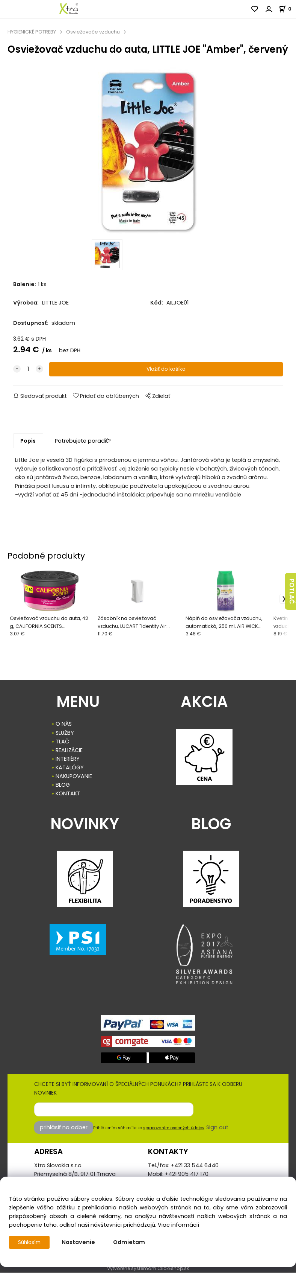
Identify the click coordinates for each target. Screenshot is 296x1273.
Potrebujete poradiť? (83, 441)
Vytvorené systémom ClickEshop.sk (148, 1268)
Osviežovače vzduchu (93, 31)
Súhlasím (30, 1242)
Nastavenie (80, 1242)
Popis (28, 441)
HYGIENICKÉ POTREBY (32, 31)
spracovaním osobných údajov (173, 1128)
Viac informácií (178, 1225)
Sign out (217, 1127)
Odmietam (131, 1242)
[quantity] (28, 369)
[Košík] (287, 8)
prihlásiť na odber (64, 1127)
